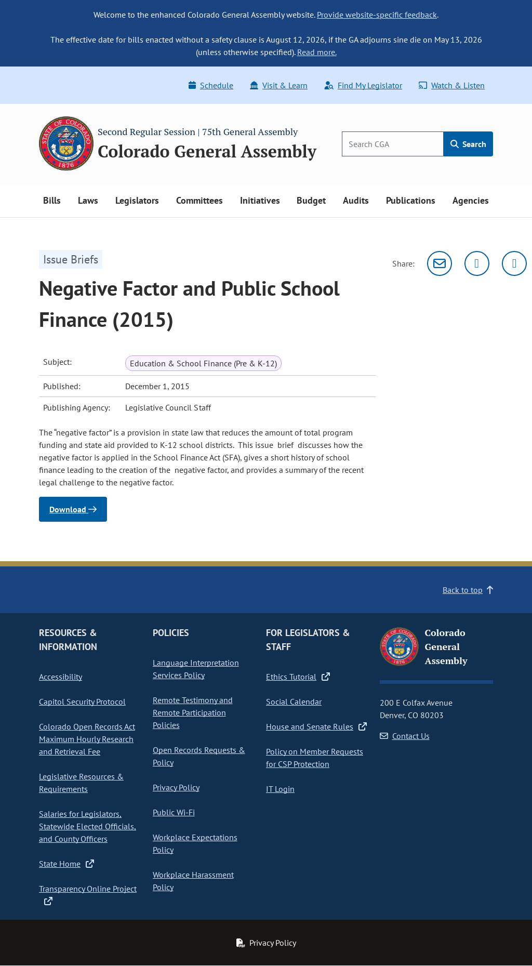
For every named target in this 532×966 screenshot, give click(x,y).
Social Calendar (294, 701)
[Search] (393, 143)
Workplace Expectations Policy (195, 843)
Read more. (317, 52)
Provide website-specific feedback (377, 14)
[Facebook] (514, 263)
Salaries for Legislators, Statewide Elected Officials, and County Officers (87, 826)
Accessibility (60, 676)
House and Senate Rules (316, 726)
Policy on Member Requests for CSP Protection (314, 757)
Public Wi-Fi (174, 812)
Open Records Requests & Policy (199, 756)
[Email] (439, 263)
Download (73, 509)
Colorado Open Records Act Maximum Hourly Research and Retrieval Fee (87, 739)
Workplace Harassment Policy (193, 880)
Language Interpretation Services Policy (196, 668)
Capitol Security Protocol (82, 701)
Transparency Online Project (88, 894)
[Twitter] (476, 263)
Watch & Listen (452, 85)
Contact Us (405, 736)
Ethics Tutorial (298, 676)
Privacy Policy (176, 787)
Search (468, 144)
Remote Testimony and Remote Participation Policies (193, 712)
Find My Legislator (363, 85)
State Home (66, 863)
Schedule (211, 85)
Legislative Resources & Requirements (81, 782)
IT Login (280, 789)
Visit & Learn (279, 85)
